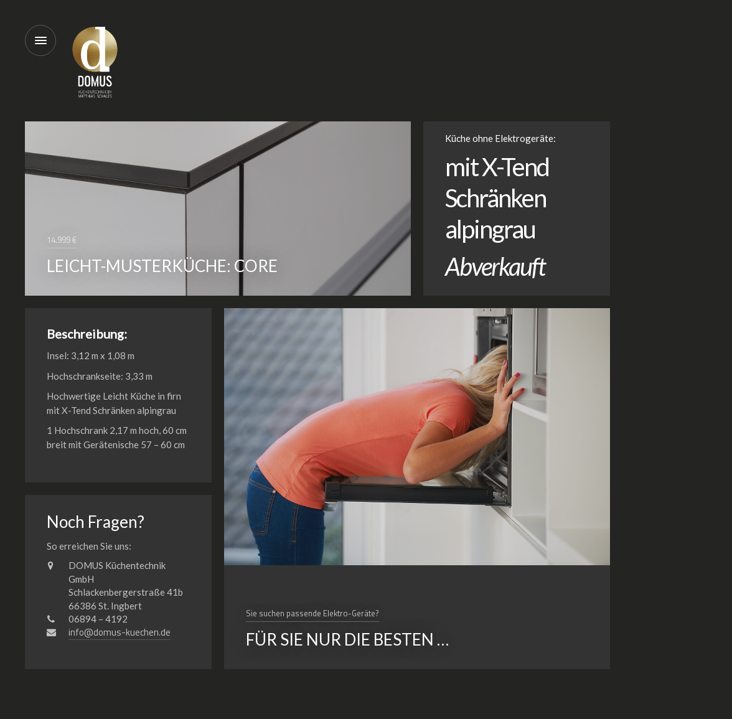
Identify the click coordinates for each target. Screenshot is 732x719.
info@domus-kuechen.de (119, 632)
